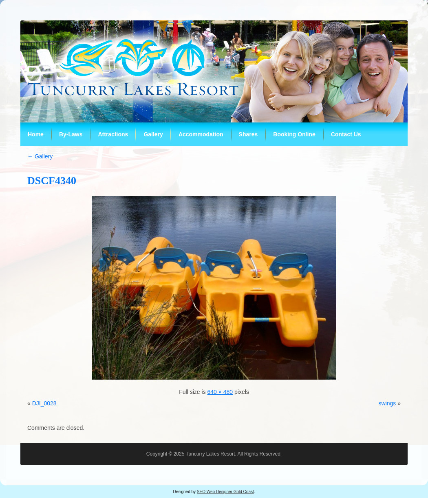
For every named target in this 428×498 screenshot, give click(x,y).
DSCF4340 (51, 181)
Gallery (40, 156)
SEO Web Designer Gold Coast (225, 491)
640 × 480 (220, 392)
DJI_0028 (44, 403)
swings (387, 403)
